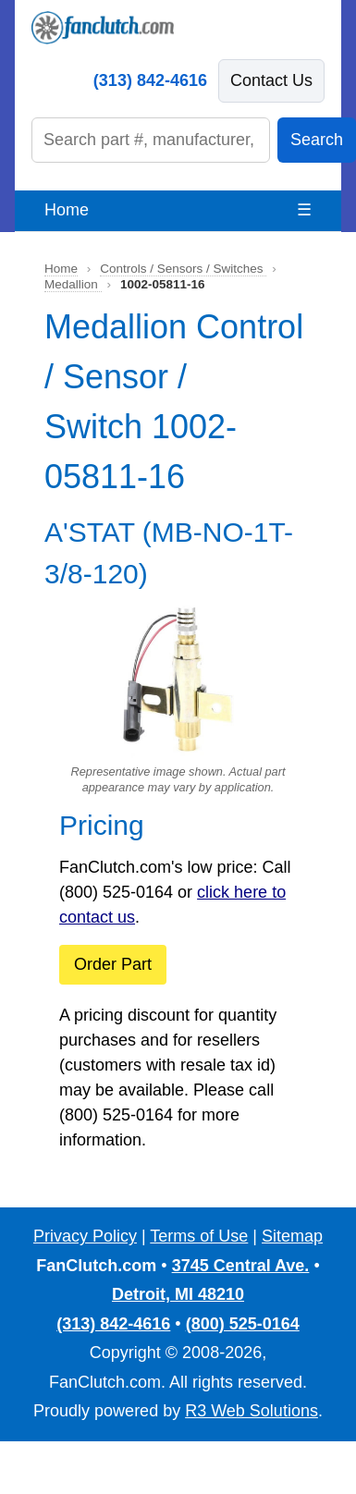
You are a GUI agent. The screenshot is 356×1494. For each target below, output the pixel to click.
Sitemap (292, 1236)
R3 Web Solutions (251, 1411)
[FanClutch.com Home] (102, 27)
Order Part (113, 964)
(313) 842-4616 (150, 80)
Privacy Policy (85, 1236)
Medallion (73, 284)
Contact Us (271, 80)
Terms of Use (199, 1236)
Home (66, 210)
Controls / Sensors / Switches (183, 269)
